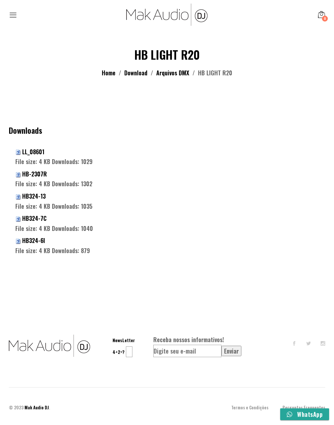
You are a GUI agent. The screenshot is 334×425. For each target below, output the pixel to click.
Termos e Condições (249, 407)
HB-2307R (34, 174)
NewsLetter (124, 340)
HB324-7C (34, 218)
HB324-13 (34, 196)
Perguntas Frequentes (303, 407)
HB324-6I (33, 240)
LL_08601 (33, 151)
